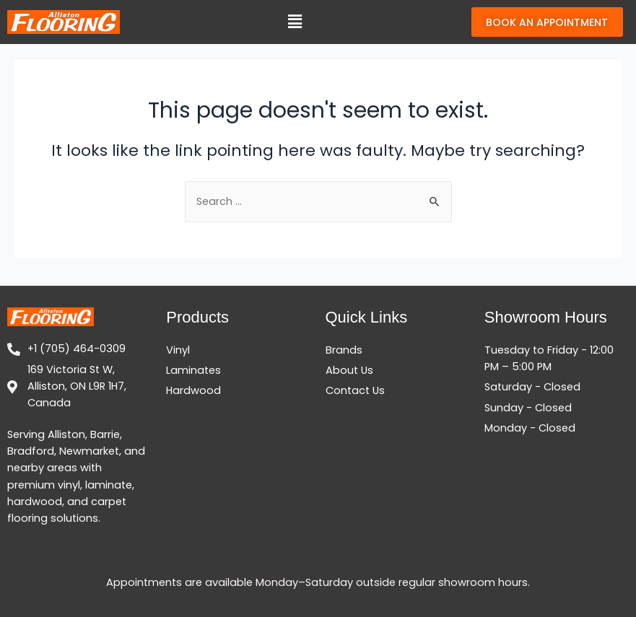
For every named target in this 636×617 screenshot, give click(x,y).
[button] (294, 28)
